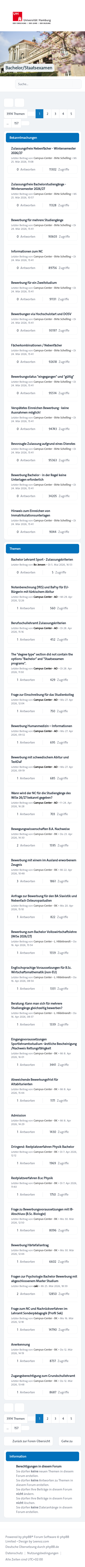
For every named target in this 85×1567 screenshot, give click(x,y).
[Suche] (69, 84)
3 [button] (55, 113)
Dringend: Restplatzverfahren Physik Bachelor (42, 1146)
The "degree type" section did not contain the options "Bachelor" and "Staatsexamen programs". (42, 659)
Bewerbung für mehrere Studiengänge (37, 220)
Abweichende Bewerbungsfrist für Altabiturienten (34, 1081)
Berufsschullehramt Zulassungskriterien (38, 623)
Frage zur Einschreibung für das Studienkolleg (42, 694)
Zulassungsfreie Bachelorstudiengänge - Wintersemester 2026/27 (38, 186)
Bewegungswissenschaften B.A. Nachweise (40, 829)
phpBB (27, 1537)
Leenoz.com (41, 1541)
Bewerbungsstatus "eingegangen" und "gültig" (42, 376)
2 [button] (47, 113)
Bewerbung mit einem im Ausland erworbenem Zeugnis (43, 862)
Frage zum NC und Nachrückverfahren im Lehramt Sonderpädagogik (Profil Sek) (39, 1310)
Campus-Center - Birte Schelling (52, 158)
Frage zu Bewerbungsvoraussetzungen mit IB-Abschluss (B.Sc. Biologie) (42, 1211)
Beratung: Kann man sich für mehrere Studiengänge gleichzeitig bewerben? (36, 1005)
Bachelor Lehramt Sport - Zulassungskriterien (42, 559)
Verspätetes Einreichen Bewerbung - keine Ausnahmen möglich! (40, 410)
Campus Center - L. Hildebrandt (52, 941)
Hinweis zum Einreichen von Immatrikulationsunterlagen (30, 513)
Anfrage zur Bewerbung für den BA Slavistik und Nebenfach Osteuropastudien (44, 898)
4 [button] (63, 113)
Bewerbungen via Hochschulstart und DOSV (41, 314)
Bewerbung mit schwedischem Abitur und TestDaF (40, 759)
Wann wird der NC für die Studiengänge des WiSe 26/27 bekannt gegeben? (41, 795)
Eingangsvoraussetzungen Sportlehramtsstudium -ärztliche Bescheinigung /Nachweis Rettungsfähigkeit (44, 1044)
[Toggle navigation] (79, 16)
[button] (25, 123)
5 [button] (71, 113)
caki (36, 1286)
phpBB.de (52, 1546)
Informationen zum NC (27, 251)
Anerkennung (20, 1344)
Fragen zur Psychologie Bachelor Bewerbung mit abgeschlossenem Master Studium (44, 1278)
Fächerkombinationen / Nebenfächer (36, 345)
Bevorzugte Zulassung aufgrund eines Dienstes (43, 443)
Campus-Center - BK (45, 834)
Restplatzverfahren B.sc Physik (32, 1178)
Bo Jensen (39, 564)
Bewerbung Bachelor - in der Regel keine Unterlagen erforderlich (38, 477)
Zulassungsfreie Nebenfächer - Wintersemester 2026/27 (43, 150)
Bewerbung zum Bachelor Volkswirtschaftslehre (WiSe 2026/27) (44, 934)
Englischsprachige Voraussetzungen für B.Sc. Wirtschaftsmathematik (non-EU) (41, 969)
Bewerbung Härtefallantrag (30, 1245)
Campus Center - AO (46, 597)
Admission (18, 1115)
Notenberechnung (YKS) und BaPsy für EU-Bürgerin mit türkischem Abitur (40, 589)
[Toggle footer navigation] (5, 1525)
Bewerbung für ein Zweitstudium (34, 282)
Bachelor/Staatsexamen (28, 68)
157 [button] (16, 123)
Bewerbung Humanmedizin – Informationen (41, 726)
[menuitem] (14, 1553)
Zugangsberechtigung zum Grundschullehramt (43, 1376)
